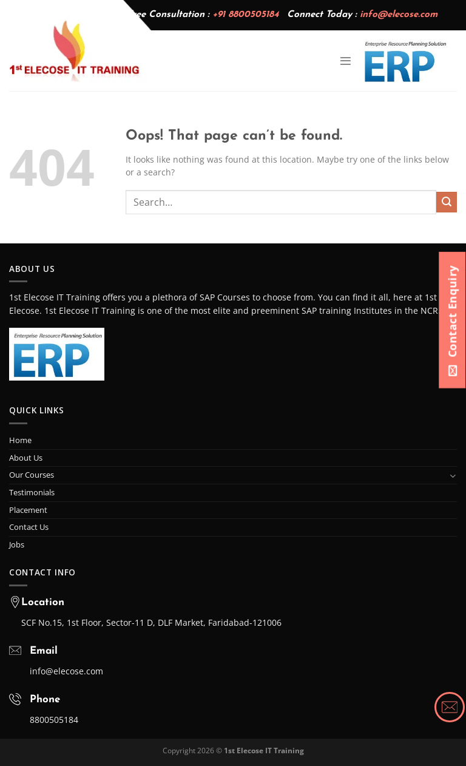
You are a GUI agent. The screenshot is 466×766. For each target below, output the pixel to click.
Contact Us (29, 526)
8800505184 (54, 719)
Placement (28, 509)
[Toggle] (453, 475)
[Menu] (345, 61)
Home (20, 440)
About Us (25, 457)
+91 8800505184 (245, 14)
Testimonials (32, 492)
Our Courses (31, 474)
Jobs (16, 544)
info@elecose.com (398, 14)
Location (42, 602)
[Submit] (446, 202)
